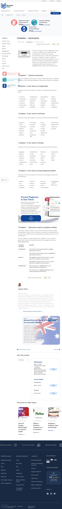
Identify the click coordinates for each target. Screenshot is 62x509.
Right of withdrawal (36, 484)
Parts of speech (53, 417)
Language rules (5, 51)
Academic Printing (33, 10)
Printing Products (22, 456)
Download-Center (36, 488)
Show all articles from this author (32, 311)
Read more (21, 434)
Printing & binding (6, 53)
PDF (17, 466)
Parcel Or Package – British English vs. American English (22, 427)
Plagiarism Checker (6, 460)
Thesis (2, 463)
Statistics (4, 63)
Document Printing (19, 10)
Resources (53, 10)
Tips (3, 68)
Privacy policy (35, 475)
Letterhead (19, 473)
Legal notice (34, 478)
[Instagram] (51, 493)
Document (19, 463)
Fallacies (4, 48)
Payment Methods (36, 471)
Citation (4, 46)
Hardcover (4, 476)
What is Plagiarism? (6, 483)
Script (17, 470)
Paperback (4, 473)
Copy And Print (20, 484)
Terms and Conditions (37, 481)
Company (34, 456)
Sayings (4, 58)
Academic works (6, 41)
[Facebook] (47, 493)
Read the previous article (24, 349)
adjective (51, 50)
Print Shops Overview (7, 480)
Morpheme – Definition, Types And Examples (53, 425)
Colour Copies (20, 476)
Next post (56, 349)
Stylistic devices (5, 66)
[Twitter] (55, 493)
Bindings (44, 10)
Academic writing (6, 43)
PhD (2, 466)
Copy (53, 369)
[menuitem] (4, 506)
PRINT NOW (56, 13)
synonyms (35, 65)
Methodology (5, 56)
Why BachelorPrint (36, 460)
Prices (17, 460)
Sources (4, 61)
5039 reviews (54, 479)
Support (59, 1)
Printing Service (6, 456)
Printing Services (5, 10)
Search (44, 1)
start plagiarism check (31, 218)
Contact (52, 1)
